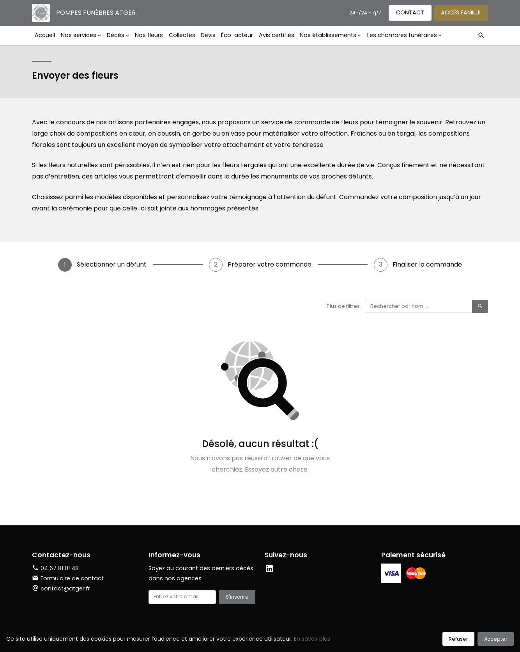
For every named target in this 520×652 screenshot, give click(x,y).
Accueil (45, 35)
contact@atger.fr (65, 588)
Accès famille (461, 12)
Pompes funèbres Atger (96, 12)
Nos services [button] (78, 35)
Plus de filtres (343, 306)
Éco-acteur (237, 35)
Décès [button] (115, 35)
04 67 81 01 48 (60, 568)
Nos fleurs (149, 35)
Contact (410, 12)
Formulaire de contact (68, 578)
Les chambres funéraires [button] (402, 35)
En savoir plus (312, 639)
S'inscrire (237, 597)
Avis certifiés (276, 35)
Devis (208, 35)
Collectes (182, 35)
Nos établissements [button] (328, 35)
